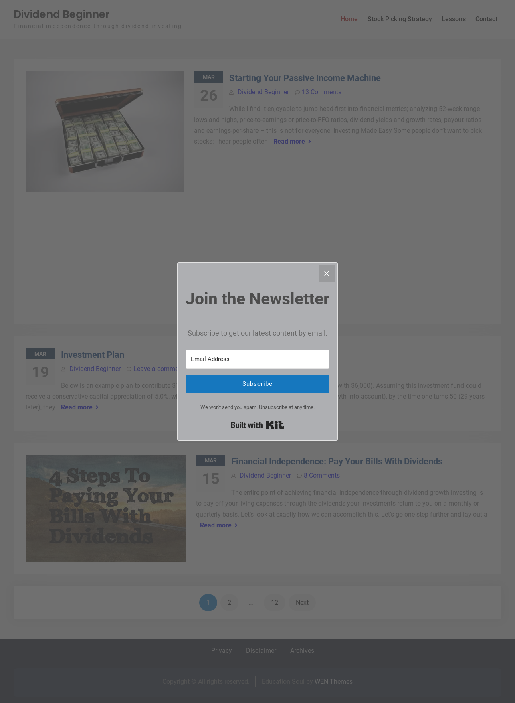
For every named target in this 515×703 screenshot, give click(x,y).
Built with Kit (257, 425)
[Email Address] (257, 359)
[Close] (327, 273)
